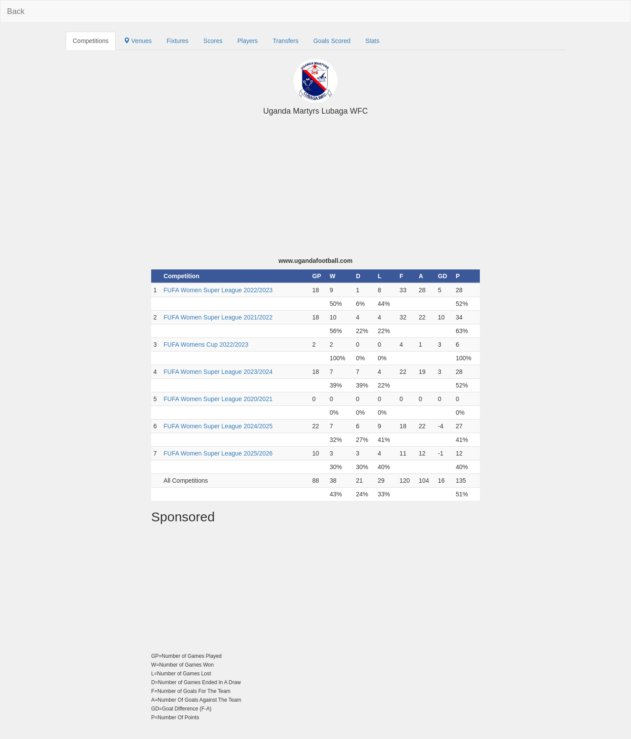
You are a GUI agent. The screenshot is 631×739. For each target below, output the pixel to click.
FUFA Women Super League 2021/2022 (218, 317)
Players (248, 40)
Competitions (91, 40)
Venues (138, 40)
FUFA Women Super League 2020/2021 (218, 398)
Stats (372, 40)
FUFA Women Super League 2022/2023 (218, 290)
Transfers (285, 40)
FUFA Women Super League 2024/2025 (218, 426)
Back (16, 11)
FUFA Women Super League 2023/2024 (218, 371)
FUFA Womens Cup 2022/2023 (205, 344)
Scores (213, 40)
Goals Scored (332, 40)
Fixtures (177, 40)
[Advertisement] (315, 190)
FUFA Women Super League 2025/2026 (218, 453)
